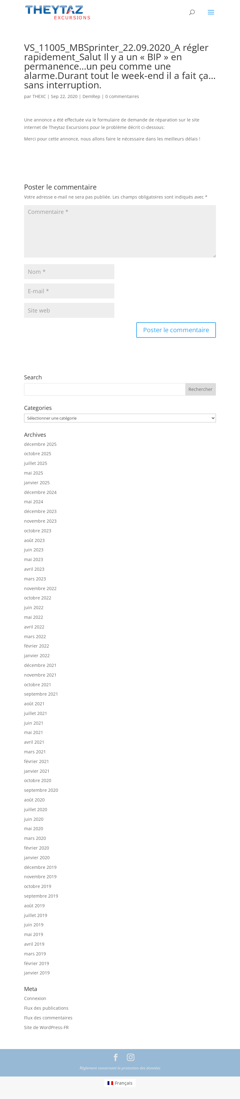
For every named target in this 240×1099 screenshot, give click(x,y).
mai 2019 (33, 934)
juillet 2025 (35, 463)
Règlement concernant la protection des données (120, 1068)
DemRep (91, 96)
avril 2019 (34, 944)
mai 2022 (33, 617)
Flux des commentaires (48, 1018)
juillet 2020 (35, 809)
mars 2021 (35, 752)
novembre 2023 (40, 521)
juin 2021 (33, 723)
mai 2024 (33, 502)
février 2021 (36, 761)
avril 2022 (34, 627)
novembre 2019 (40, 877)
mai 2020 (33, 828)
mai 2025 (33, 473)
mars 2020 (35, 838)
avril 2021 (34, 742)
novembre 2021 (40, 675)
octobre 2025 (37, 453)
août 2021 (34, 704)
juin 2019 (33, 925)
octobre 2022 (37, 598)
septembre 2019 (41, 896)
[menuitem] (120, 1083)
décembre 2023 (40, 511)
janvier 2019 (37, 973)
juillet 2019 (35, 915)
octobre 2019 (37, 886)
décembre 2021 (40, 665)
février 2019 (36, 963)
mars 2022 (35, 636)
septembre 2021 (41, 694)
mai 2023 (33, 559)
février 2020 (36, 848)
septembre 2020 (41, 790)
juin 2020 (33, 819)
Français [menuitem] (123, 1083)
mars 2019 (35, 954)
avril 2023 (34, 569)
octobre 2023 (37, 531)
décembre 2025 (40, 444)
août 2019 (34, 906)
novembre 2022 (40, 588)
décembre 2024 (40, 492)
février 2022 (36, 646)
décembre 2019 (40, 867)
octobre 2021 (37, 684)
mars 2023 (35, 579)
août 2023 (34, 540)
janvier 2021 (37, 771)
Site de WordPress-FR (46, 1027)
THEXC (39, 96)
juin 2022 (33, 607)
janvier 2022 (37, 655)
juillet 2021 (35, 713)
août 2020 (34, 800)
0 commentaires (122, 96)
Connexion (35, 998)
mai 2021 (33, 732)
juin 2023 (33, 550)
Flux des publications (46, 1008)
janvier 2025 (37, 482)
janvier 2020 (37, 857)
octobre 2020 (37, 780)
